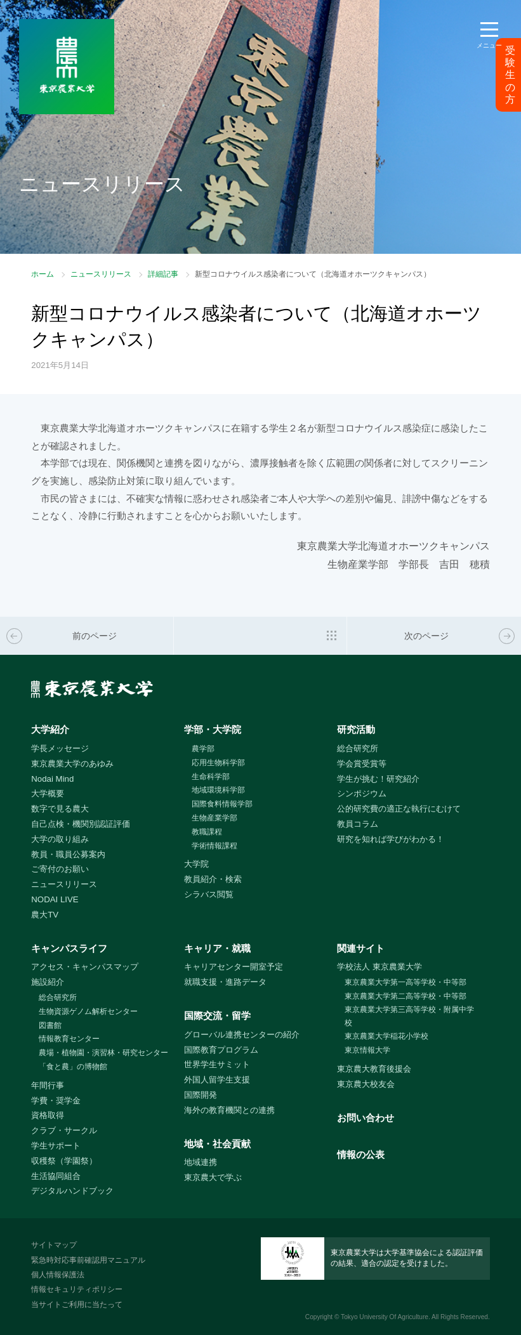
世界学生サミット (217, 1064)
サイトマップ (54, 1244)
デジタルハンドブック (72, 1190)
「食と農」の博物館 (73, 1066)
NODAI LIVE (54, 899)
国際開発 (200, 1095)
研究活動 (356, 729)
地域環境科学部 (218, 790)
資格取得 (47, 1115)
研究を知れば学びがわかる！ (390, 839)
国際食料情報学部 (222, 803)
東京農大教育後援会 (374, 1069)
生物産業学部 (214, 817)
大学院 (196, 864)
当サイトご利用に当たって (76, 1304)
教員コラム (357, 824)
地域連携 (200, 1162)
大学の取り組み (60, 839)
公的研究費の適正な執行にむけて (399, 808)
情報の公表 (361, 1154)
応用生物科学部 (218, 762)
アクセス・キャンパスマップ (84, 966)
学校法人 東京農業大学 (379, 966)
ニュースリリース (100, 274)
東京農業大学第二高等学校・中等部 (405, 996)
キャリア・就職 (217, 948)
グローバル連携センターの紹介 (242, 1034)
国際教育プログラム (221, 1050)
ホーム (42, 274)
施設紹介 (47, 982)
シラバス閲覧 (209, 894)
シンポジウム (361, 793)
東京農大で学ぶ (213, 1177)
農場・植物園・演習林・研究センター (103, 1052)
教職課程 (207, 831)
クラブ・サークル (64, 1130)
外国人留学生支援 (217, 1079)
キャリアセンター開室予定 (233, 966)
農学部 (203, 748)
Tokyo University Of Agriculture (384, 1316)
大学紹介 (50, 729)
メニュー (489, 45)
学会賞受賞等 (361, 763)
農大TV (44, 914)
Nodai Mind (52, 779)
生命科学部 (211, 776)
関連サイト (361, 948)
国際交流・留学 (217, 1015)
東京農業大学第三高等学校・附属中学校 (409, 1016)
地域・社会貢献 (217, 1143)
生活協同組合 (56, 1176)
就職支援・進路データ (225, 982)
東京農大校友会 (366, 1084)
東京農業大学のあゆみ (72, 763)
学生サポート (56, 1145)
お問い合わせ (365, 1117)
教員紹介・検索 (213, 879)
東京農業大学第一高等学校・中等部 (405, 982)
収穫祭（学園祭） (64, 1161)
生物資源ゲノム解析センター (88, 1011)
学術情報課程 (214, 845)
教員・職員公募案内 (68, 854)
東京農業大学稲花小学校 (386, 1036)
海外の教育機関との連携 (229, 1110)
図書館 (50, 1025)
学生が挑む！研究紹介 (378, 779)
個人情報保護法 (57, 1274)
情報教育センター (69, 1038)
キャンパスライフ (69, 948)
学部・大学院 (212, 729)
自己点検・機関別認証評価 (80, 824)
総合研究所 (357, 748)
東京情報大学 (367, 1050)
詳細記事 (163, 274)
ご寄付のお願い (60, 869)
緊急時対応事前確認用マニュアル (88, 1260)
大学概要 (47, 793)
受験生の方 (510, 75)
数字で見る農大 (60, 808)
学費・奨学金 (56, 1100)
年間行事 (47, 1085)
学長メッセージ (60, 748)
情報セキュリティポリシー (76, 1289)
